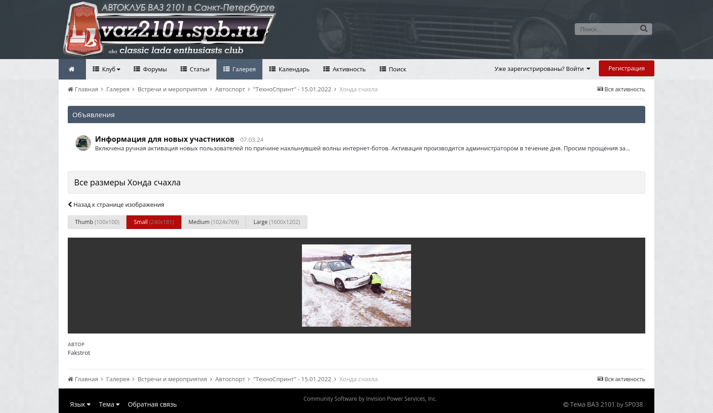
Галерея (243, 69)
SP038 (634, 404)
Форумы (154, 69)
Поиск (397, 69)
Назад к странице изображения (116, 204)
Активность (348, 69)
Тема (109, 404)
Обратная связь (152, 404)
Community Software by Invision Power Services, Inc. (370, 399)
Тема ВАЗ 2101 (592, 404)
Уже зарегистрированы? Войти (543, 69)
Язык (80, 404)
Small (154, 222)
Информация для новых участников (165, 139)
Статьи (199, 69)
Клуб (110, 69)
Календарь (293, 69)
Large (276, 222)
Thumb (97, 222)
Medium (214, 222)
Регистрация (626, 68)
